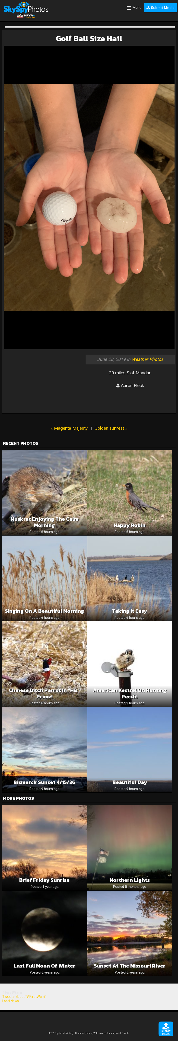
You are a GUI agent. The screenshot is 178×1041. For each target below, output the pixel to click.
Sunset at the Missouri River (129, 966)
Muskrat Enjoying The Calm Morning (44, 522)
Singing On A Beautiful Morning (44, 611)
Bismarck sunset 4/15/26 (44, 782)
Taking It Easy (129, 611)
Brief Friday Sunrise (44, 880)
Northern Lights (130, 880)
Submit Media (160, 8)
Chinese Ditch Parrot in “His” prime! (44, 693)
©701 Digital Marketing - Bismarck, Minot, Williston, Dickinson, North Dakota (89, 1033)
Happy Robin (130, 525)
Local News (10, 1001)
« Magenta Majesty (69, 428)
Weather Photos (147, 359)
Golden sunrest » (111, 428)
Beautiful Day (129, 782)
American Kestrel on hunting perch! (129, 693)
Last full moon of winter (44, 966)
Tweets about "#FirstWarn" (24, 996)
